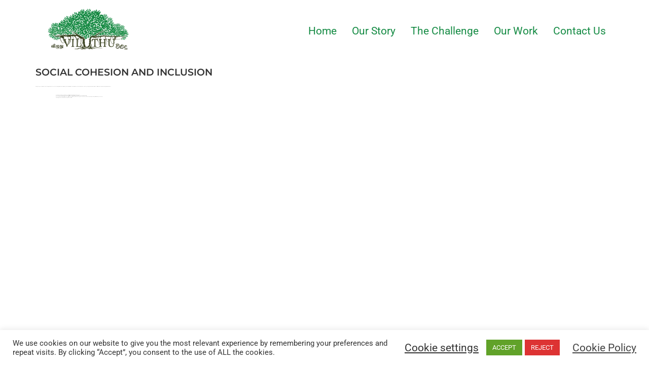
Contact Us (579, 31)
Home (322, 31)
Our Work (516, 31)
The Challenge (445, 31)
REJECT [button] (542, 347)
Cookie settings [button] (442, 347)
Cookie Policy (604, 347)
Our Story (373, 31)
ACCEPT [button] (504, 347)
